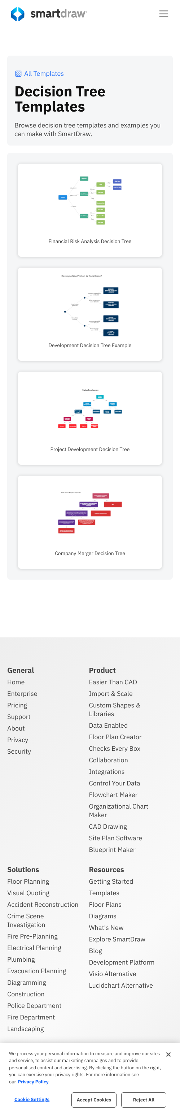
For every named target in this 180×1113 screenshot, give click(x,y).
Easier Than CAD (113, 682)
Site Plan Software (115, 838)
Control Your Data (114, 783)
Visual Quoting (28, 893)
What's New (106, 927)
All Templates (39, 73)
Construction (25, 994)
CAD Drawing (108, 826)
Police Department (34, 1005)
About (16, 728)
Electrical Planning (34, 948)
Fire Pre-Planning (32, 936)
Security (19, 751)
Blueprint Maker (112, 849)
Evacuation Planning (36, 971)
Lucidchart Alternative (121, 985)
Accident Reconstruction (43, 904)
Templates (104, 893)
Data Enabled (108, 725)
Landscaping (25, 1029)
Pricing (17, 705)
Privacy (17, 740)
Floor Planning (28, 881)
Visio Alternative (112, 974)
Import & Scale (111, 693)
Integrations (107, 771)
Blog (95, 951)
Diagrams (103, 916)
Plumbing (21, 959)
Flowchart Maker (113, 795)
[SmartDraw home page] (49, 14)
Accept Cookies (94, 1100)
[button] (163, 13)
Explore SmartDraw (117, 939)
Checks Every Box (115, 748)
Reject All (144, 1100)
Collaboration (108, 760)
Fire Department (31, 1017)
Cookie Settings (31, 1099)
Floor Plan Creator (115, 737)
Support (19, 717)
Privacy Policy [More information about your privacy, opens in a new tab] (33, 1082)
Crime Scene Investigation (26, 920)
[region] (90, 1078)
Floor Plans (105, 904)
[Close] (168, 1054)
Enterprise (22, 693)
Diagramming (26, 982)
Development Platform (122, 962)
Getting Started (111, 881)
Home (16, 682)
